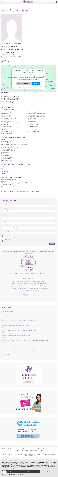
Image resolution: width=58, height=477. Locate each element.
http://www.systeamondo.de (14, 56)
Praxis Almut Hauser (7, 311)
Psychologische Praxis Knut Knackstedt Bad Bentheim (17, 345)
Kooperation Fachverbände (22, 450)
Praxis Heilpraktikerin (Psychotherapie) (12, 316)
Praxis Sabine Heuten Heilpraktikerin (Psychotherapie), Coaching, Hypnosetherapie (25, 340)
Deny (9, 471)
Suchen (52, 243)
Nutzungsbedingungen (32, 448)
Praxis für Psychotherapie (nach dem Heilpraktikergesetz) (18, 350)
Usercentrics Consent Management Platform (31, 87)
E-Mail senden (10, 54)
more (48, 471)
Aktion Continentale (33, 450)
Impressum (52, 448)
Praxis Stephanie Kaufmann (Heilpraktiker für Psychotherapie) (19, 330)
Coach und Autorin (7, 355)
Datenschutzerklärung (43, 448)
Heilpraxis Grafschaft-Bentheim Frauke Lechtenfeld (16, 335)
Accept (36, 83)
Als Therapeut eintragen (7, 448)
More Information (24, 83)
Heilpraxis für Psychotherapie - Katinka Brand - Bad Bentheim (19, 321)
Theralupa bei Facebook (20, 448)
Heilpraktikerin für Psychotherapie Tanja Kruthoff (15, 325)
